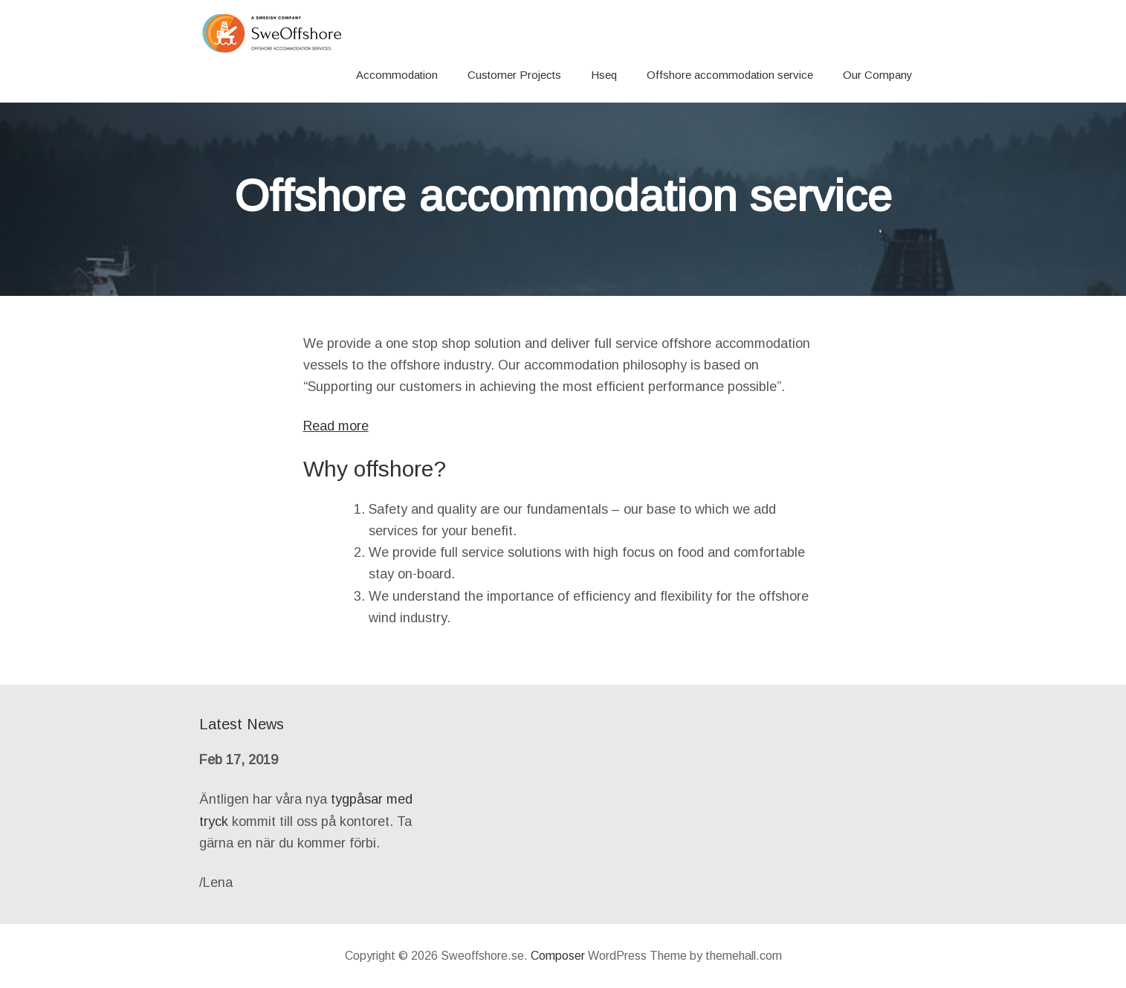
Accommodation (397, 74)
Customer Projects (514, 74)
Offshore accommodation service (730, 74)
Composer (558, 955)
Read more (336, 426)
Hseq (604, 74)
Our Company (878, 74)
